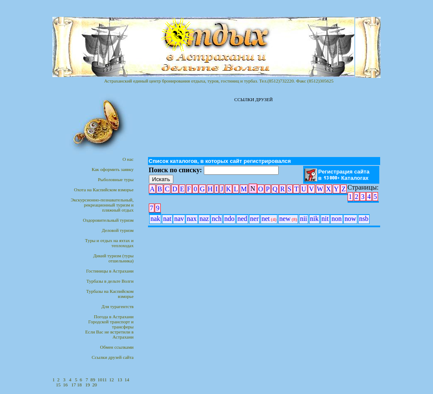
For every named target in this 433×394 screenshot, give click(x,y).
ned (242, 218)
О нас (128, 159)
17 (74, 384)
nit (325, 218)
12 (111, 379)
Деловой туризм (118, 230)
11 (104, 379)
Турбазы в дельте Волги (110, 281)
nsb (363, 218)
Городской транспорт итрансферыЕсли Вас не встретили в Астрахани (109, 329)
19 (87, 384)
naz (204, 218)
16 (65, 384)
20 (94, 384)
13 (120, 379)
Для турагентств (117, 306)
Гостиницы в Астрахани (110, 270)
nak (155, 218)
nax (192, 218)
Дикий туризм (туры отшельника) (113, 258)
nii (303, 218)
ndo (230, 218)
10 (100, 379)
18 (80, 384)
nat (167, 218)
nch (217, 218)
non (337, 218)
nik (314, 218)
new (288, 218)
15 (58, 384)
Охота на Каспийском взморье (104, 189)
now (350, 218)
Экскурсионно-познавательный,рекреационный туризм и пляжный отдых (102, 204)
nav (179, 218)
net (269, 218)
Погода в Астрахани (114, 316)
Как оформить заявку (113, 169)
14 (127, 379)
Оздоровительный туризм (108, 220)
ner (254, 218)
